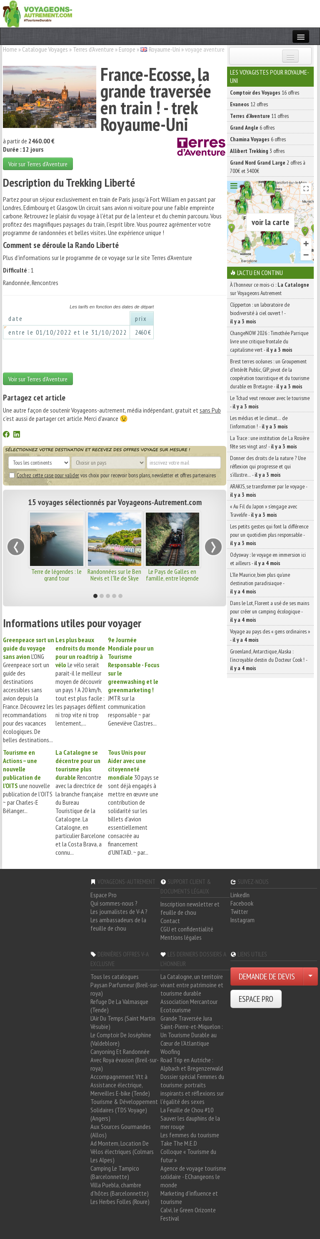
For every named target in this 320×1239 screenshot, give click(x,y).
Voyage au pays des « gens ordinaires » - (270, 635)
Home (10, 49)
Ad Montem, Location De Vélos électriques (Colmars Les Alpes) (122, 1151)
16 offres (264, 92)
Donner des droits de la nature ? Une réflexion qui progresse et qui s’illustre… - (268, 466)
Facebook (241, 903)
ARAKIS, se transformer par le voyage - (268, 490)
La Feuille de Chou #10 (186, 1110)
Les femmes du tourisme (189, 1135)
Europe (127, 49)
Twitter (239, 911)
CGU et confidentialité (186, 929)
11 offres (259, 116)
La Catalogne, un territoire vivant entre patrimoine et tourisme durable (191, 984)
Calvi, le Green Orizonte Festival (188, 1214)
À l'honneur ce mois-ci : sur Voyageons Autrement (269, 289)
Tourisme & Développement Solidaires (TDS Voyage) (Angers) (124, 1109)
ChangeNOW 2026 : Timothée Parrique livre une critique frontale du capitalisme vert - (269, 341)
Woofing (170, 1051)
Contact (170, 920)
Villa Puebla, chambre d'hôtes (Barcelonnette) (119, 1189)
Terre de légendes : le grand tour (56, 574)
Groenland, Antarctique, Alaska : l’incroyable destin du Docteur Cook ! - (268, 660)
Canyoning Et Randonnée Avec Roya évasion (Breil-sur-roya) (124, 1059)
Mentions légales (181, 937)
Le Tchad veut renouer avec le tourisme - (270, 402)
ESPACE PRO (256, 999)
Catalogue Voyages (45, 49)
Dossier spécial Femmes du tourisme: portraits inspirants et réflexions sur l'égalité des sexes (192, 1089)
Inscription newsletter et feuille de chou (190, 908)
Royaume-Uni (164, 49)
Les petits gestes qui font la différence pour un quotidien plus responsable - (269, 535)
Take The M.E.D (178, 1143)
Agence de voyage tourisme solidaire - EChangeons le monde (193, 1176)
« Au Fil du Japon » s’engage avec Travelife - (263, 510)
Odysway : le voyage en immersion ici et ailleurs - (268, 559)
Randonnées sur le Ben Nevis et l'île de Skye (114, 574)
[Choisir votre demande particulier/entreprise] (310, 976)
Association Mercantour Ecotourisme (189, 1005)
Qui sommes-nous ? (114, 903)
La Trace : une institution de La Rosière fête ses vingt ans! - (269, 442)
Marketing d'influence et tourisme (189, 1197)
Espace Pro (103, 895)
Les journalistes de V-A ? (119, 911)
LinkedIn (240, 895)
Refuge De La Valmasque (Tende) (119, 1005)
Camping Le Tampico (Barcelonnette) (114, 1172)
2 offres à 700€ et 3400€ (267, 167)
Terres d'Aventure (93, 49)
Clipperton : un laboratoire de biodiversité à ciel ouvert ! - (260, 313)
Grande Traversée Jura (186, 1018)
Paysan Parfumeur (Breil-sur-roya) (124, 989)
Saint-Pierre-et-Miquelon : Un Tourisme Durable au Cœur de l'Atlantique (191, 1034)
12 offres (249, 104)
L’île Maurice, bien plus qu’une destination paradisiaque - (260, 583)
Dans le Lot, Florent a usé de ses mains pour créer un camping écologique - (269, 611)
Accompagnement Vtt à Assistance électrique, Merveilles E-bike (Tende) (120, 1084)
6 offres (252, 127)
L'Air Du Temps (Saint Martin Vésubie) (122, 1022)
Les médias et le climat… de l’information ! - (259, 422)
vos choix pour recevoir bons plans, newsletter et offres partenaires (112, 475)
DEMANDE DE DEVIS (267, 976)
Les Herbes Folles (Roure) (120, 1201)
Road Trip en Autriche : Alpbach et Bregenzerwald (191, 1064)
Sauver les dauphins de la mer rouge (190, 1122)
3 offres (257, 151)
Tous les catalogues (114, 976)
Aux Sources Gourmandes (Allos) (120, 1130)
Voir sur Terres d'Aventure (38, 164)
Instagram (242, 920)
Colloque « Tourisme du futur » (188, 1155)
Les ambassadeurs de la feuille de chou (118, 924)
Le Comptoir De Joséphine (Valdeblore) (120, 1039)
